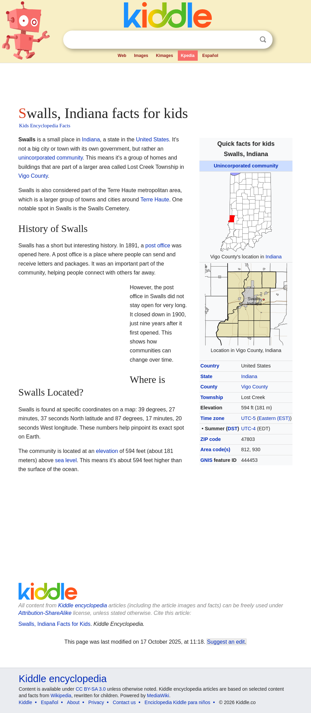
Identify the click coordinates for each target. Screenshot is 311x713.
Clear (249, 40)
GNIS (206, 460)
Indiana (273, 256)
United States (152, 139)
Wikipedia (60, 695)
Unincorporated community (246, 165)
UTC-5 (248, 418)
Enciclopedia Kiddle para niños (177, 702)
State (206, 376)
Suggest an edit (226, 642)
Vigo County (254, 386)
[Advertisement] (156, 82)
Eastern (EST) (274, 418)
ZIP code (210, 439)
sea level (66, 460)
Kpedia (188, 55)
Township (211, 397)
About (73, 702)
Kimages (164, 55)
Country (209, 366)
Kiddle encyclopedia (82, 605)
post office (157, 245)
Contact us (124, 702)
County (209, 386)
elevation (107, 451)
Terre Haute (154, 199)
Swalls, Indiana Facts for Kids (55, 624)
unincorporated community (51, 158)
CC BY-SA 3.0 (90, 689)
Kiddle (25, 702)
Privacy (96, 702)
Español (210, 55)
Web (122, 55)
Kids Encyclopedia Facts (44, 125)
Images (141, 55)
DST (233, 428)
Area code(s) (215, 449)
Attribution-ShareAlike (45, 613)
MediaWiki (158, 695)
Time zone (212, 418)
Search (263, 39)
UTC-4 (248, 428)
